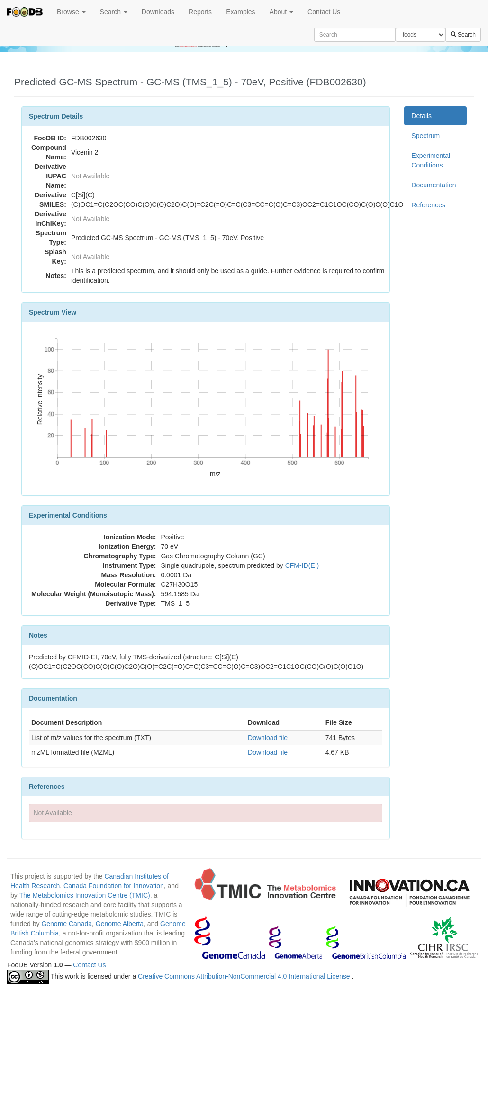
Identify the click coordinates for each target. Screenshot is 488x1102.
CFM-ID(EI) (302, 565)
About (281, 12)
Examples (240, 12)
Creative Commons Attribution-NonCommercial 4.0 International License (245, 976)
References (428, 205)
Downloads (158, 12)
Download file (268, 737)
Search (113, 12)
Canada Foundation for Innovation (113, 885)
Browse (71, 12)
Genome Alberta (120, 923)
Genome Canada (66, 923)
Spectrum (425, 135)
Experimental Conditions (430, 160)
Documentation (433, 185)
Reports (200, 12)
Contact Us (323, 12)
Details (421, 116)
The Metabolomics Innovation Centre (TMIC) (84, 895)
